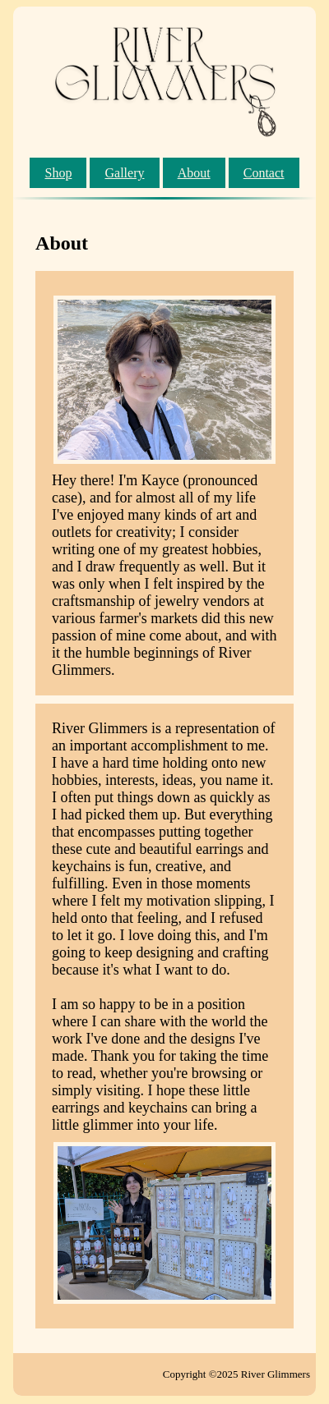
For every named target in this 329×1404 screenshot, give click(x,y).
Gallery (125, 173)
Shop (58, 173)
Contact (264, 173)
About (194, 173)
